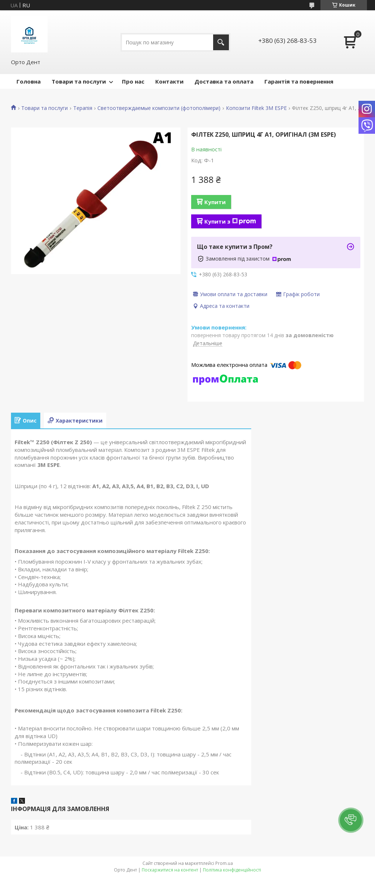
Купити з (230, 221)
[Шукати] (221, 42)
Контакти (169, 81)
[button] (351, 820)
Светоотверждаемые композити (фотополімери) (158, 108)
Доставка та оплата (223, 81)
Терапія (82, 108)
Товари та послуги (79, 81)
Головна (28, 81)
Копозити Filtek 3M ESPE (256, 108)
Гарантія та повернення (298, 81)
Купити (215, 202)
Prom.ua (224, 863)
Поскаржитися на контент (170, 870)
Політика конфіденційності (232, 870)
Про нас (133, 81)
